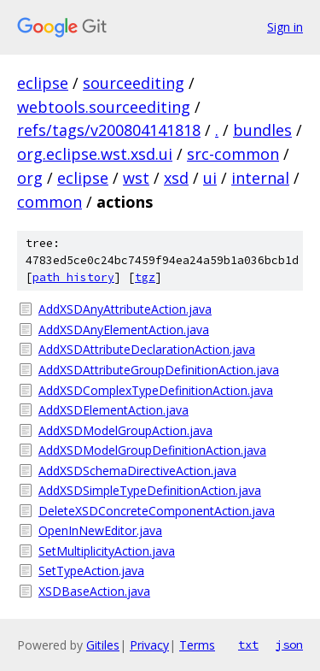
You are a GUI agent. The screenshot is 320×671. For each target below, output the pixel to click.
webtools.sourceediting (103, 107)
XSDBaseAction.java (94, 591)
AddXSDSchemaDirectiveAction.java (137, 470)
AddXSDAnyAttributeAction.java (125, 309)
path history (73, 277)
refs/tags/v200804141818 (109, 130)
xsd (176, 178)
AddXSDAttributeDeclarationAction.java (146, 349)
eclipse (42, 83)
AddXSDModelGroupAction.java (125, 430)
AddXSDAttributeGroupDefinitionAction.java (158, 370)
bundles (262, 130)
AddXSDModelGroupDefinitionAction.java (152, 450)
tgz (145, 277)
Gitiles (102, 645)
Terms (197, 645)
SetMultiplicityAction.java (106, 551)
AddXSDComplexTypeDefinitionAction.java (155, 390)
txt (248, 644)
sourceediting (133, 83)
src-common (233, 154)
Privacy (149, 645)
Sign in (285, 27)
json (289, 644)
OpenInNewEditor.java (100, 530)
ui (210, 178)
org (30, 178)
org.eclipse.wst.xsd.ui (94, 154)
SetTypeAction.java (91, 570)
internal (260, 178)
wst (136, 178)
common (49, 201)
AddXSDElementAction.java (113, 410)
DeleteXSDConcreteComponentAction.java (156, 511)
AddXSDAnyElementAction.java (123, 329)
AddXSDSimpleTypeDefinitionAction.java (149, 490)
